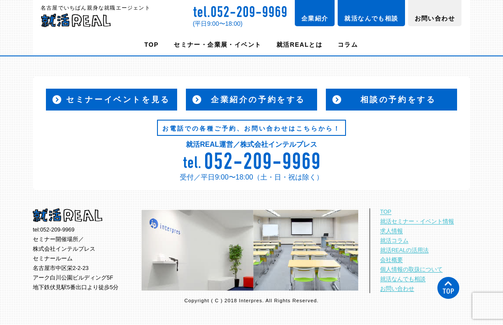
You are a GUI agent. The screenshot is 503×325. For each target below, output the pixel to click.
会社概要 (391, 260)
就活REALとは (299, 44)
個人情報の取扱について (411, 269)
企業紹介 (314, 18)
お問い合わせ (435, 18)
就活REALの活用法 (404, 250)
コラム (348, 44)
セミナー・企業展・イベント (217, 44)
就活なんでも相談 (371, 18)
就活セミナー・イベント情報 (417, 221)
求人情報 (391, 231)
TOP (151, 44)
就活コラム (394, 241)
